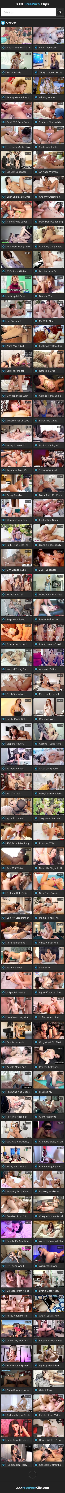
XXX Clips (32, 4)
